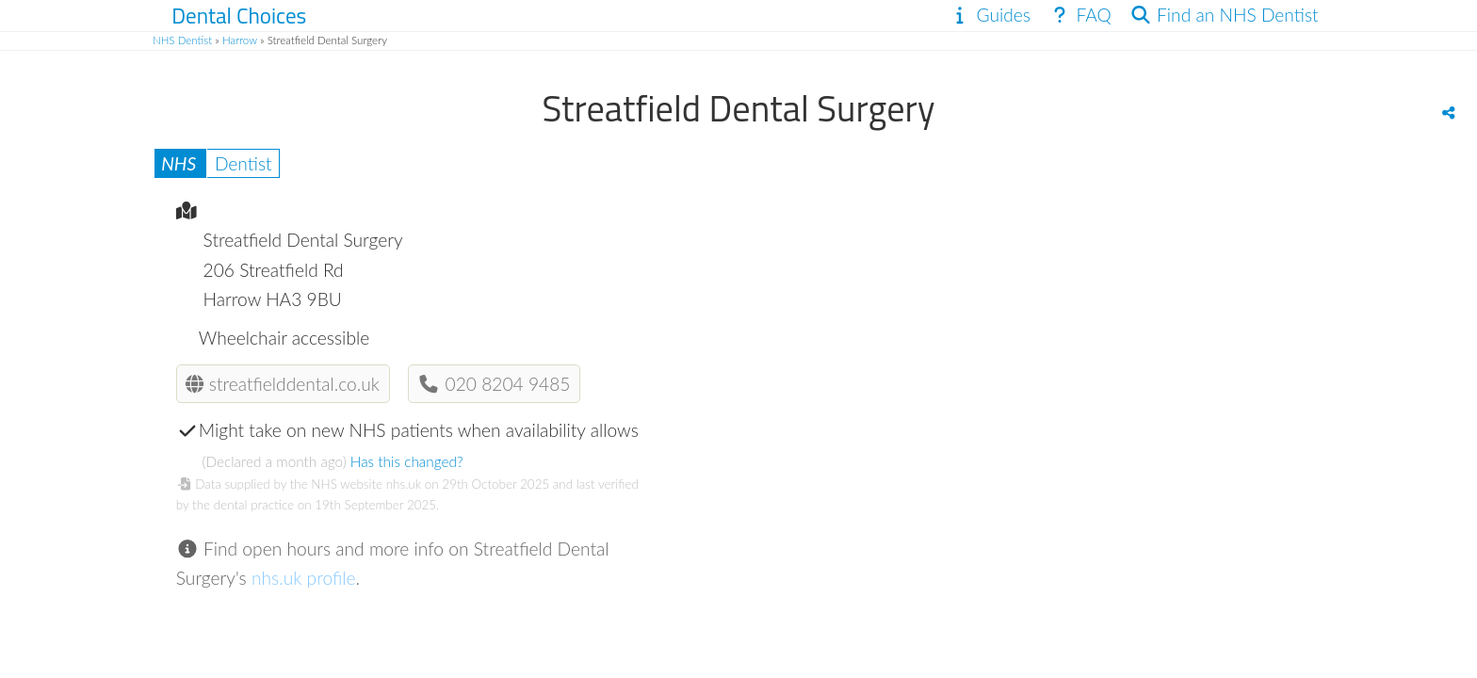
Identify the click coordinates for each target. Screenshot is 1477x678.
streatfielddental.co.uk (283, 384)
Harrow (239, 40)
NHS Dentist (182, 40)
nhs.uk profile (304, 578)
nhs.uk (403, 484)
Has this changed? (406, 461)
